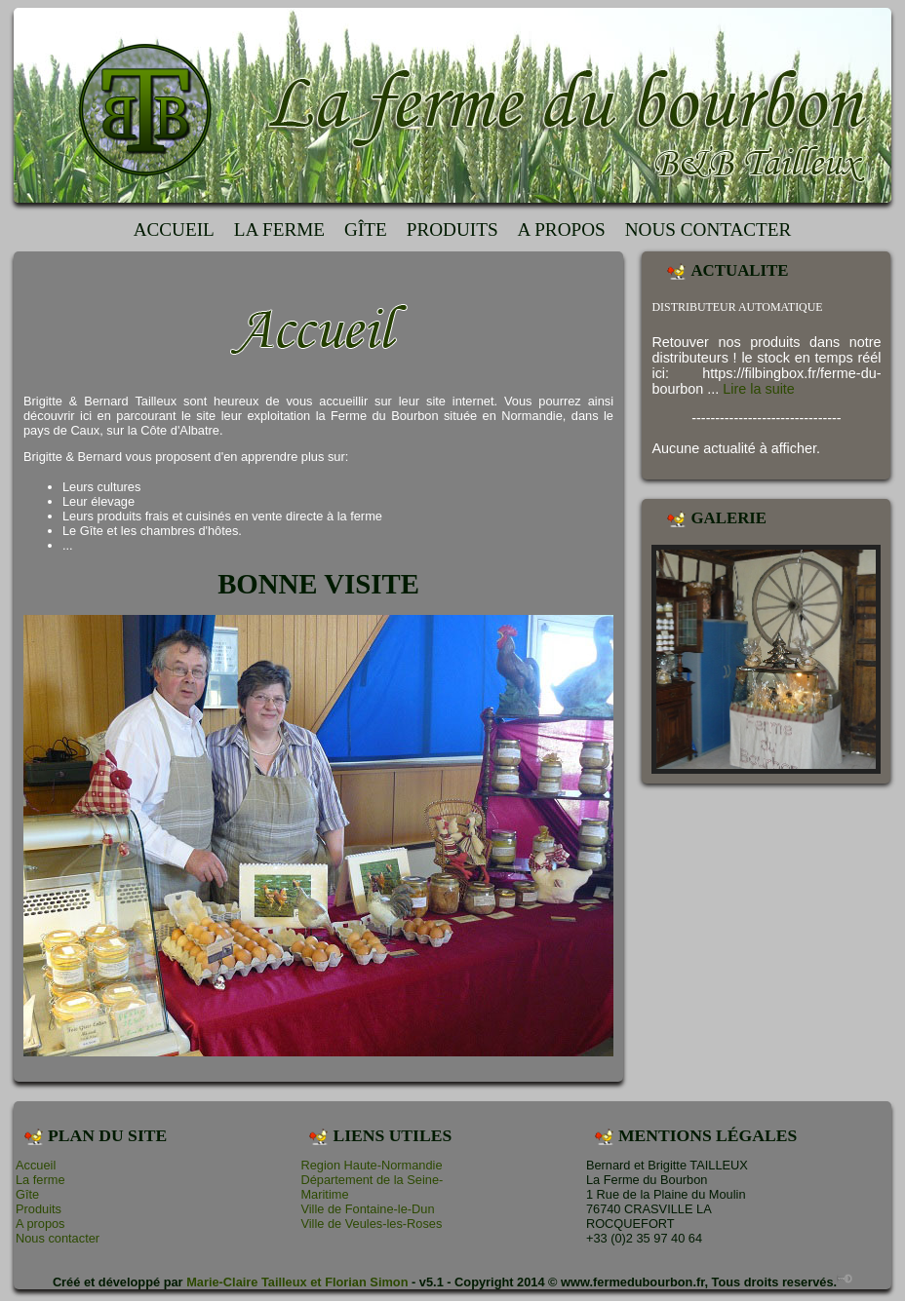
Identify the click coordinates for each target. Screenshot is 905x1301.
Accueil (174, 229)
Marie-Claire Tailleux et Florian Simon (297, 1282)
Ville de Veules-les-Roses (371, 1223)
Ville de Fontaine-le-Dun (367, 1209)
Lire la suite (759, 389)
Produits (452, 229)
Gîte (365, 229)
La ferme (279, 229)
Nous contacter (708, 229)
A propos (562, 229)
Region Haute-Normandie (371, 1165)
